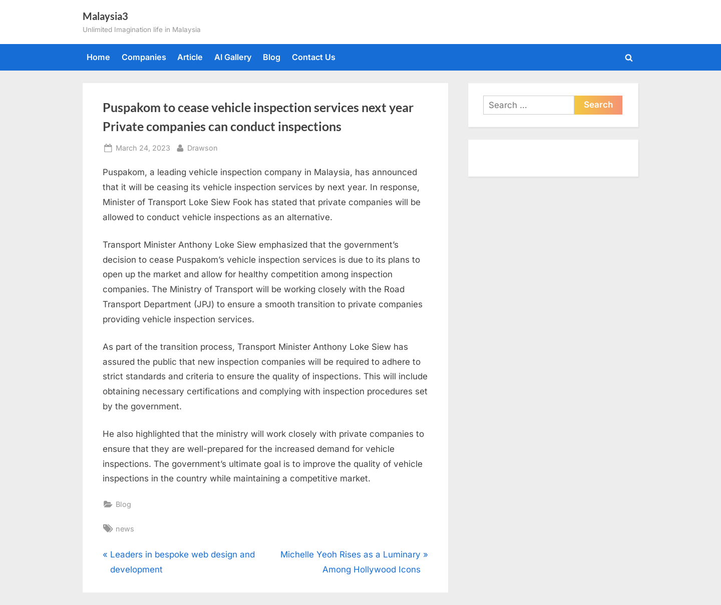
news (125, 528)
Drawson (202, 147)
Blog (271, 57)
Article (190, 57)
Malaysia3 (105, 16)
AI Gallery (233, 57)
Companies (144, 57)
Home (98, 57)
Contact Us (313, 57)
